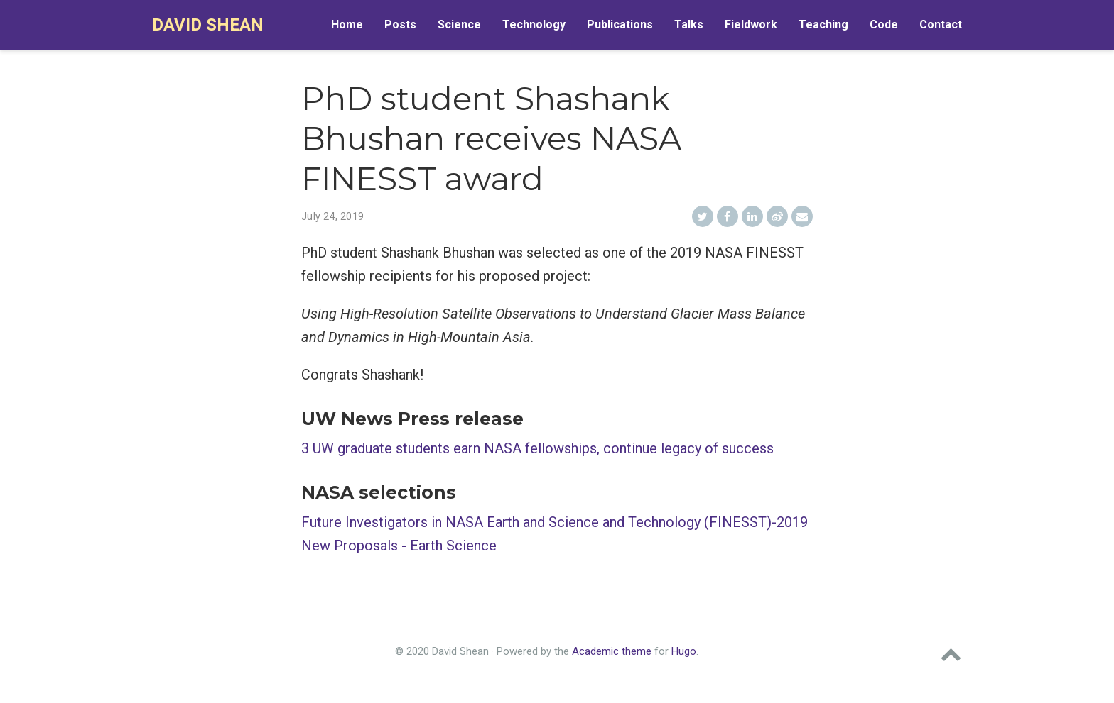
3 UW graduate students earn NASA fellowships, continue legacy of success (537, 448)
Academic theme (611, 651)
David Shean (208, 25)
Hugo (683, 651)
